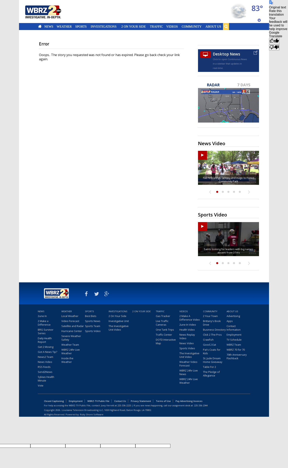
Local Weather (69, 316)
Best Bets (90, 316)
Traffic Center (164, 334)
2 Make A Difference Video (189, 317)
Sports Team (92, 326)
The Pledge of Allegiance (211, 373)
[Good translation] (274, 41)
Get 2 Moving (45, 347)
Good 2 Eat (209, 344)
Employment (234, 334)
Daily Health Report (45, 340)
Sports (81, 26)
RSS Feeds (44, 367)
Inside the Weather (67, 360)
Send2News (45, 372)
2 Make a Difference (44, 322)
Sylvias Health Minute (46, 378)
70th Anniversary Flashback (237, 356)
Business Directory (214, 329)
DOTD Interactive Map (166, 341)
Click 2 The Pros (212, 334)
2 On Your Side (133, 26)
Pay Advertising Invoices (189, 401)
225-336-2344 (201, 405)
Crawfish (208, 339)
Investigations (104, 26)
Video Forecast (70, 321)
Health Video (187, 329)
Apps (230, 321)
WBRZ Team (234, 344)
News (48, 26)
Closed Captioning (54, 401)
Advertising (233, 316)
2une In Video (187, 324)
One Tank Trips (165, 329)
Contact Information (234, 327)
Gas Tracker (163, 316)
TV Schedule (234, 339)
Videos (172, 26)
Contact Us (120, 401)
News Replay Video (187, 336)
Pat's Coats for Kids (211, 351)
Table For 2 (209, 367)
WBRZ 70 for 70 (236, 349)
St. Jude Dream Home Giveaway (212, 360)
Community (191, 26)
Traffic (156, 26)
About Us (213, 26)
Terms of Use (163, 401)
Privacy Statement (141, 401)
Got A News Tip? (47, 352)
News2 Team (45, 357)
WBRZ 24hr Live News (188, 372)
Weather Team (70, 344)
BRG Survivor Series (45, 331)
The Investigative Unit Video (119, 327)
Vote (40, 385)
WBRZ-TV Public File (98, 401)
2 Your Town (210, 316)
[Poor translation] (274, 47)
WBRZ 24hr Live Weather (70, 351)
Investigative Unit (119, 321)
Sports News (92, 321)
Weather (64, 26)
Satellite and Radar (72, 326)
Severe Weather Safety (71, 337)
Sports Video (93, 331)
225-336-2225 (124, 405)
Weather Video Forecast (188, 363)
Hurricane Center (71, 331)
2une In (42, 316)
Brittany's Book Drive (212, 322)
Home (40, 26)
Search (226, 26)
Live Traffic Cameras (162, 322)
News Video (45, 362)
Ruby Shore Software (91, 414)
